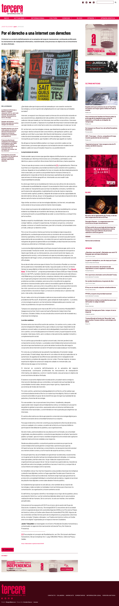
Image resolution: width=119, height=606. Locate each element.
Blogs (79, 18)
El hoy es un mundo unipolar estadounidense (100, 287)
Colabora (59, 595)
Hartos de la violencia (92, 240)
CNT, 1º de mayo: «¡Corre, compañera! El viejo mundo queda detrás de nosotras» (100, 137)
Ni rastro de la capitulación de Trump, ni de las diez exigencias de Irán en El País (101, 216)
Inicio (6, 18)
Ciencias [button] (66, 18)
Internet (4, 555)
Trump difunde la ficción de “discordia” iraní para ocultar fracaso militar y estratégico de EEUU (100, 320)
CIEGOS (87, 236)
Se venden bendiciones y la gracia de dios (99, 281)
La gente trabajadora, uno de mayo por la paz (100, 260)
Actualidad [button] (19, 18)
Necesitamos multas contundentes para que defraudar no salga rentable (100, 301)
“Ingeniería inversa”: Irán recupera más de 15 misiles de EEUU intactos (100, 145)
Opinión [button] (90, 18)
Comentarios (80, 595)
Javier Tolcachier (7, 26)
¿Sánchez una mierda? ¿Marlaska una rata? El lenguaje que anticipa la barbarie (101, 253)
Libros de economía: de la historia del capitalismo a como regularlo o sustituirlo (99, 267)
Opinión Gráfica (108, 18)
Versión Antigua (108, 595)
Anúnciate (69, 595)
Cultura (53, 18)
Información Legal (93, 595)
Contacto (50, 595)
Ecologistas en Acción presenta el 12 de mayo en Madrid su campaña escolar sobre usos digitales (9, 158)
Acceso (36, 602)
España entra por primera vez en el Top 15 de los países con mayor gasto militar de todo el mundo (100, 108)
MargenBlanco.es (11, 602)
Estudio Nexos (27, 602)
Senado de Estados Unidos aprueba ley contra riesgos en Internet (9, 123)
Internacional (37, 18)
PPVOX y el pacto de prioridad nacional (98, 294)
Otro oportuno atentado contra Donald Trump (101, 275)
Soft (15, 26)
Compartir (8, 550)
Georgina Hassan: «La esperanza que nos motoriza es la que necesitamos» (99, 222)
